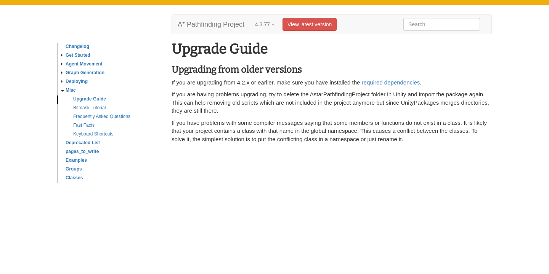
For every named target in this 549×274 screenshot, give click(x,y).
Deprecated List (83, 142)
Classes (74, 177)
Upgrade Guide (89, 99)
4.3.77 (264, 24)
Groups (74, 169)
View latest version (309, 24)
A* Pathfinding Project (211, 24)
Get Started (75, 55)
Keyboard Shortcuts (93, 134)
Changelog (77, 46)
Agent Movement (82, 64)
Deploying (74, 81)
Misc (68, 90)
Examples (76, 160)
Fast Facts (84, 125)
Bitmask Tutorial (89, 107)
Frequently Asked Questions (101, 116)
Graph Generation (82, 72)
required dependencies (391, 82)
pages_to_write (82, 151)
